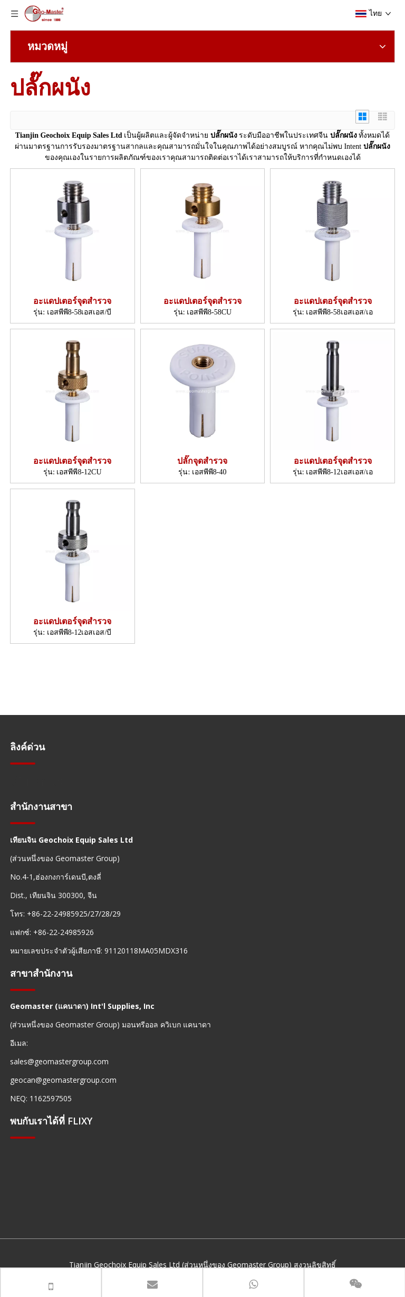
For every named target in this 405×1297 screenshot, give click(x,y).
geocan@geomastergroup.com (63, 1080)
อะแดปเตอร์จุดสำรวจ (72, 301)
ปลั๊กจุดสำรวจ (202, 460)
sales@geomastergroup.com (59, 1061)
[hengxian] (22, 762)
